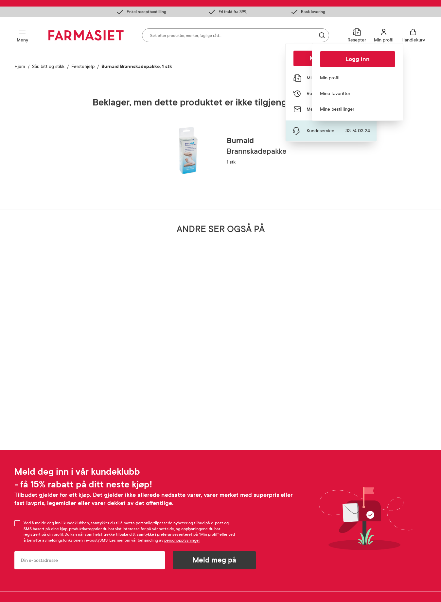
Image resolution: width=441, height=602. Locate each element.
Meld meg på (214, 560)
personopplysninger (182, 540)
